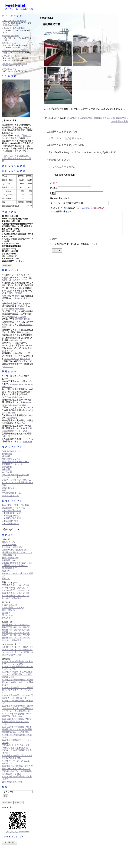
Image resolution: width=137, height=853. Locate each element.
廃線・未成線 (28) (10, 558)
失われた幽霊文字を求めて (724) (17, 563)
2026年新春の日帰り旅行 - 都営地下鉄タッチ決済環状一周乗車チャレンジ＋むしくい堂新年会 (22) (17, 708)
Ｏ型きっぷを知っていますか (15, 50)
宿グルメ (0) (7, 615)
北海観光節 (7, 454)
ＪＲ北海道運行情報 (11, 510)
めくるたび (7, 472)
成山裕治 (23, 324)
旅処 (4, 490)
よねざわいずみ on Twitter (14, 21)
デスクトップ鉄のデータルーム (16, 480)
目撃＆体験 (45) (9, 555)
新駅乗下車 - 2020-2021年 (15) (16, 630)
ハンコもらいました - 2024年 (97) (17, 650)
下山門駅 (22, 317)
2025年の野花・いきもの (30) (15, 585)
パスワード (57, 242)
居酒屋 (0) (6, 613)
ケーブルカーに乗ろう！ (13, 477)
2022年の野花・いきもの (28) (15, 593)
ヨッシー (26, 332)
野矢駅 (27, 319)
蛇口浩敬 (19, 319)
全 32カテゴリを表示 (11, 640)
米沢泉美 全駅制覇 (10, 36)
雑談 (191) (6, 571)
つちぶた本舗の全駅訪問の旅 (15, 475)
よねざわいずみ (20, 298)
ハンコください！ (10, 496)
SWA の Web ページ (11, 451)
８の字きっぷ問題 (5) (12, 547)
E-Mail (53, 188)
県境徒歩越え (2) (9, 568)
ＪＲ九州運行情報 (10, 524)
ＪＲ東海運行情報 (10, 516)
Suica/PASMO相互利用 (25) (14, 550)
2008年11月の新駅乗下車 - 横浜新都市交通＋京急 (91, 118)
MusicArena (11, 418)
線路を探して (8, 488)
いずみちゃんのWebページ (14, 63)
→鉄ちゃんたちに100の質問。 (16, 156)
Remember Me (58, 198)
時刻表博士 (7, 469)
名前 (53, 183)
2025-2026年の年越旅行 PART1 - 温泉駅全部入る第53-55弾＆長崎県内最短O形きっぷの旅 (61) (17, 729)
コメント (56, 208)
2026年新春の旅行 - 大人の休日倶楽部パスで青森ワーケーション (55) (17, 690)
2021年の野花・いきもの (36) (15, 596)
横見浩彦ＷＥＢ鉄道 (11, 459)
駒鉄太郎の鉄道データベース (15, 461)
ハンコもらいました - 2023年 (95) (17, 652)
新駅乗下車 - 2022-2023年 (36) (16, 627)
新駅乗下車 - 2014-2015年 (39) (16, 638)
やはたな (8, 366)
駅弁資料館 (7, 467)
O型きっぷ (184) (9, 545)
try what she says (16, 397)
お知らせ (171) (8, 542)
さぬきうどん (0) (9, 605)
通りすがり (25, 359)
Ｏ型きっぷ (15, 138)
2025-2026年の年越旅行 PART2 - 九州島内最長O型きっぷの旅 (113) (17, 721)
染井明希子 (9, 293)
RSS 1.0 (7, 802)
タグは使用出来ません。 (86, 224)
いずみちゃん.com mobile (17, 832)
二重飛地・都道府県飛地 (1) (15, 565)
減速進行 (6, 456)
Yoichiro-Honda (15, 340)
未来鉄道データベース (12, 464)
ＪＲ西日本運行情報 (11, 518)
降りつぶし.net (9, 43)
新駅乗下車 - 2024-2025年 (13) (16, 625)
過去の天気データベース (13, 508)
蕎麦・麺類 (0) (8, 610)
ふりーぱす (7, 436)
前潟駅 (18, 293)
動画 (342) (6, 578)
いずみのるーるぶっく (12, 56)
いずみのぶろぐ (9, 69)
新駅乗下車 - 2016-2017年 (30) (16, 635)
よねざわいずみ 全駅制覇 (13, 28)
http (6, 379)
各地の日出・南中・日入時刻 (15, 505)
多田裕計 (8, 351)
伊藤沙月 (13, 317)
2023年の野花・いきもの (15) (15, 590)
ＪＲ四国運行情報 (10, 521)
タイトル (55, 202)
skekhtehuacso (17, 309)
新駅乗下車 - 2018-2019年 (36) (16, 632)
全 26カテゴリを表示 (11, 655)
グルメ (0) (6, 618)
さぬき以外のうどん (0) (13, 607)
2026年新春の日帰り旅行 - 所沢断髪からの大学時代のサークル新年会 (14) (17, 682)
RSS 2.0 (7, 265)
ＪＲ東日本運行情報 (11, 513)
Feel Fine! (15, 5)
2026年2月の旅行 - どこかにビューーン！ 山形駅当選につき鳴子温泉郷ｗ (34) (17, 674)
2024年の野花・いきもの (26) (15, 588)
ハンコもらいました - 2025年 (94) (17, 647)
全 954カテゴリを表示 (12, 782)
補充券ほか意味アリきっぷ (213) (17, 552)
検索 (5, 787)
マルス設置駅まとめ (11, 493)
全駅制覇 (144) (8, 560)
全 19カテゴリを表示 (11, 598)
